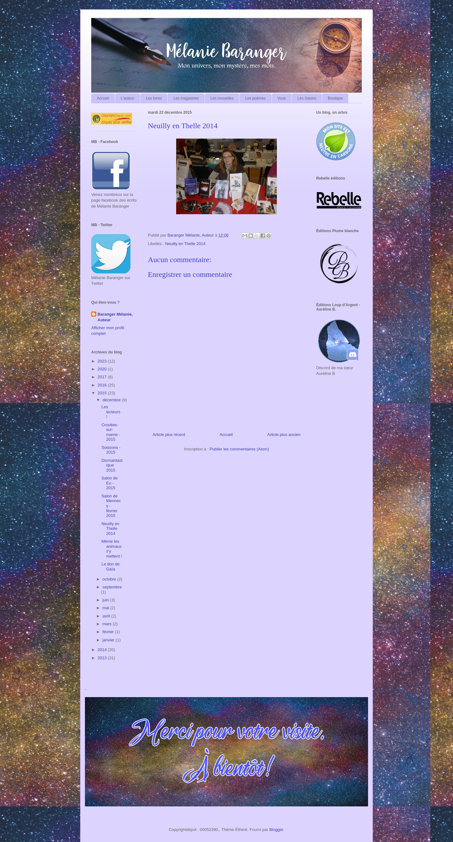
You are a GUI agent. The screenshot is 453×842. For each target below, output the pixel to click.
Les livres (154, 98)
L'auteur (127, 98)
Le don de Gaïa (110, 566)
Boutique (335, 98)
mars (108, 623)
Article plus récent (169, 434)
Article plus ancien (284, 434)
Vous (281, 98)
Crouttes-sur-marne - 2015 (110, 432)
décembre (112, 400)
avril (107, 616)
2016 (103, 385)
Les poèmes (255, 98)
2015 (103, 393)
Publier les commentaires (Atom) (239, 449)
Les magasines (186, 98)
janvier (109, 640)
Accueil (103, 98)
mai (106, 607)
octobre (110, 579)
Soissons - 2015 (110, 450)
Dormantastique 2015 (111, 465)
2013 (103, 658)
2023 (103, 361)
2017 (103, 377)
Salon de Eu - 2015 (109, 483)
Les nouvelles (221, 98)
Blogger (276, 829)
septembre (112, 587)
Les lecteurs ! (110, 411)
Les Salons (307, 98)
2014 (103, 649)
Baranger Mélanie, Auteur (115, 317)
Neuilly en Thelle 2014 (185, 243)
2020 (103, 369)
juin (106, 600)
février (109, 631)
